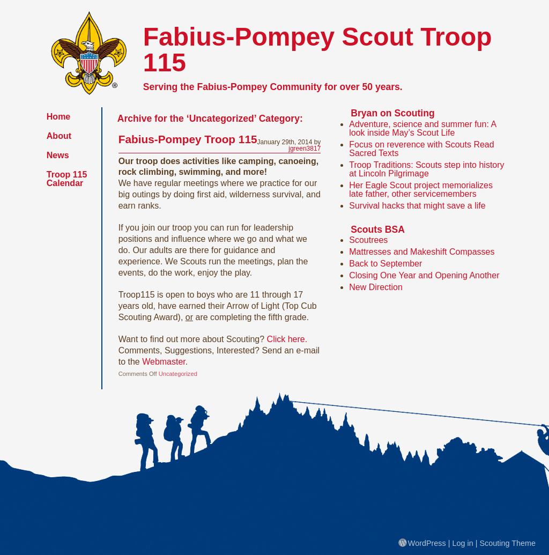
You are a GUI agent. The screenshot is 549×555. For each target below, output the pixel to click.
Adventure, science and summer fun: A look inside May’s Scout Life (422, 128)
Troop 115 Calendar (67, 179)
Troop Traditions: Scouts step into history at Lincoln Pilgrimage (426, 169)
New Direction (376, 287)
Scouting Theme (507, 543)
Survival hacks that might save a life (417, 205)
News (58, 155)
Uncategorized (178, 374)
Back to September (385, 263)
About (59, 135)
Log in (462, 543)
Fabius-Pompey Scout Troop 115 (317, 50)
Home (58, 116)
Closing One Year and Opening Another (424, 275)
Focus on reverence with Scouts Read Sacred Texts (421, 149)
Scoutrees (368, 240)
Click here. (287, 339)
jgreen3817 (304, 148)
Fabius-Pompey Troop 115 (187, 139)
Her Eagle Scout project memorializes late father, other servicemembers (421, 189)
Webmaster (164, 361)
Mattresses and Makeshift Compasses (421, 251)
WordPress (422, 543)
